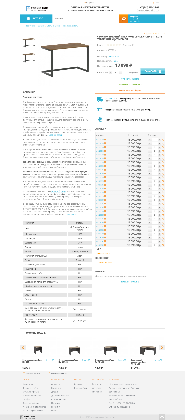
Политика (56, 403)
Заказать (153, 71)
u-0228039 (100, 234)
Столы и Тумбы (53, 26)
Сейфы (26, 399)
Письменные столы (70, 26)
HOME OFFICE (103, 253)
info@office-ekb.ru (33, 373)
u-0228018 (100, 159)
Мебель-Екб (113, 56)
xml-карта (96, 388)
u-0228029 (100, 196)
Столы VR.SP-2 (104, 262)
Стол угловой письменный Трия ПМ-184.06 (138, 362)
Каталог (41, 26)
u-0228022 (100, 174)
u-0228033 (100, 211)
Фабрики (82, 10)
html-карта (97, 384)
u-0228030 (100, 200)
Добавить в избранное (155, 34)
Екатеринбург (80, 388)
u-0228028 (100, 192)
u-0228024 (100, 181)
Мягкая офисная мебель (34, 410)
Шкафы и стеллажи (32, 395)
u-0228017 (100, 155)
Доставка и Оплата (60, 395)
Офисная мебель (31, 403)
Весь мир (78, 384)
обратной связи (54, 135)
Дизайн (54, 392)
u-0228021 (100, 170)
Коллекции (28, 384)
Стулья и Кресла (31, 392)
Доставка (110, 98)
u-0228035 (100, 219)
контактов (71, 214)
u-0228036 (100, 223)
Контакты (91, 10)
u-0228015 (100, 147)
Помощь (55, 410)
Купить (48, 360)
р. (139, 21)
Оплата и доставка (105, 10)
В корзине (134, 17)
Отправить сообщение (119, 407)
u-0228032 (100, 207)
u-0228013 (100, 140)
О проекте (72, 10)
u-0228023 (100, 177)
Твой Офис (30, 26)
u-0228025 (100, 185)
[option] (65, 59)
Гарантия (55, 407)
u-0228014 (100, 143)
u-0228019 (100, 162)
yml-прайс (97, 392)
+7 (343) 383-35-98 (149, 7)
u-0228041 (100, 241)
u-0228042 (100, 245)
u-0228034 (100, 215)
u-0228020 (100, 166)
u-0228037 (100, 226)
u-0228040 (100, 238)
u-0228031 (100, 204)
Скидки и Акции (58, 399)
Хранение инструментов (34, 407)
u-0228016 (100, 151)
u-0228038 (100, 230)
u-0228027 (100, 189)
